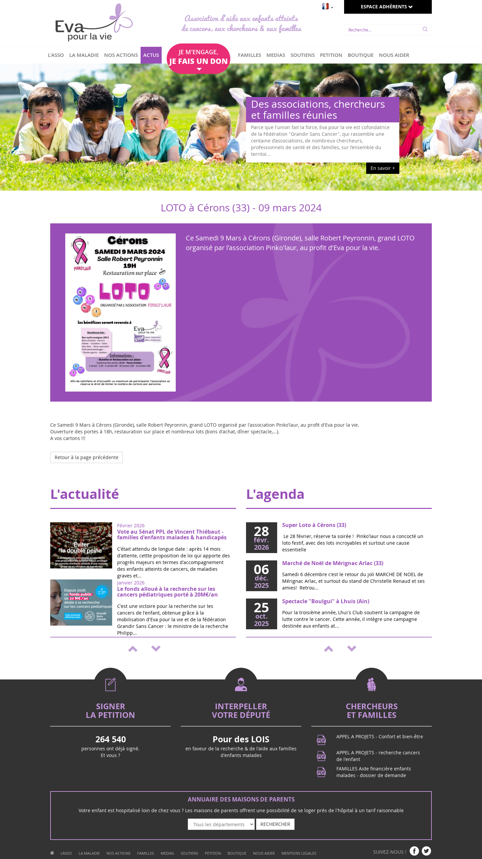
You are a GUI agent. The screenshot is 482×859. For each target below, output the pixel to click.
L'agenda (275, 494)
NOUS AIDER (394, 55)
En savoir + (383, 168)
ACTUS (151, 55)
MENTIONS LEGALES (299, 853)
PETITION (331, 55)
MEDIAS (275, 55)
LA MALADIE (84, 55)
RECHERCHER (275, 824)
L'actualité (84, 494)
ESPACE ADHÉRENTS (387, 6)
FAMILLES (249, 55)
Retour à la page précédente (86, 457)
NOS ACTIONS (121, 55)
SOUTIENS (303, 55)
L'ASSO (56, 55)
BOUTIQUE (361, 55)
